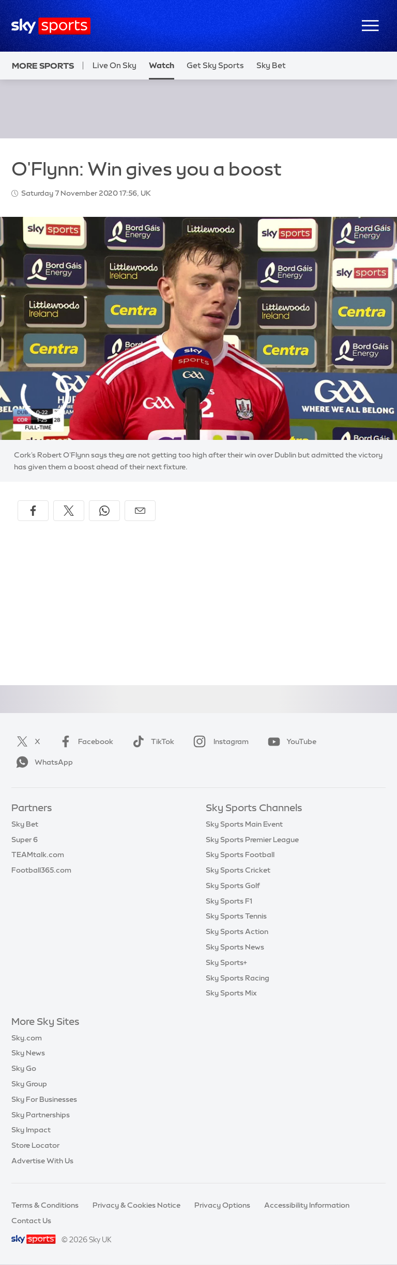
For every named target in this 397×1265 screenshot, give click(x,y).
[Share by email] (140, 510)
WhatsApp (42, 762)
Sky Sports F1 (229, 901)
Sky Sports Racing (237, 978)
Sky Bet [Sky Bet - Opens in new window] (271, 65)
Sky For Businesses (44, 1099)
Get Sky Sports (215, 65)
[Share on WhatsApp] (104, 510)
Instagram (219, 741)
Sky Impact (31, 1129)
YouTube (290, 741)
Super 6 (24, 839)
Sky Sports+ (226, 962)
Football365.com (41, 870)
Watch (161, 65)
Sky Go (23, 1068)
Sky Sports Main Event (244, 824)
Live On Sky (114, 65)
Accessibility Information (306, 1205)
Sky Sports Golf (233, 885)
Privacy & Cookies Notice (136, 1205)
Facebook (84, 741)
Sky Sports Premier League (252, 839)
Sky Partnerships (40, 1114)
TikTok (151, 741)
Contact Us (31, 1220)
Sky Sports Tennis (236, 916)
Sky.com (26, 1037)
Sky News (28, 1052)
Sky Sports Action (237, 931)
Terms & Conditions (45, 1205)
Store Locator (35, 1145)
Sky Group (29, 1083)
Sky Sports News (235, 947)
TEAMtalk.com (37, 854)
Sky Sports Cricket (238, 870)
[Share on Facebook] (33, 510)
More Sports (43, 65)
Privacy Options (222, 1205)
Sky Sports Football (240, 854)
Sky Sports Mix (231, 993)
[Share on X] (68, 510)
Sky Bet (24, 824)
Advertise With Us (42, 1160)
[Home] (50, 26)
